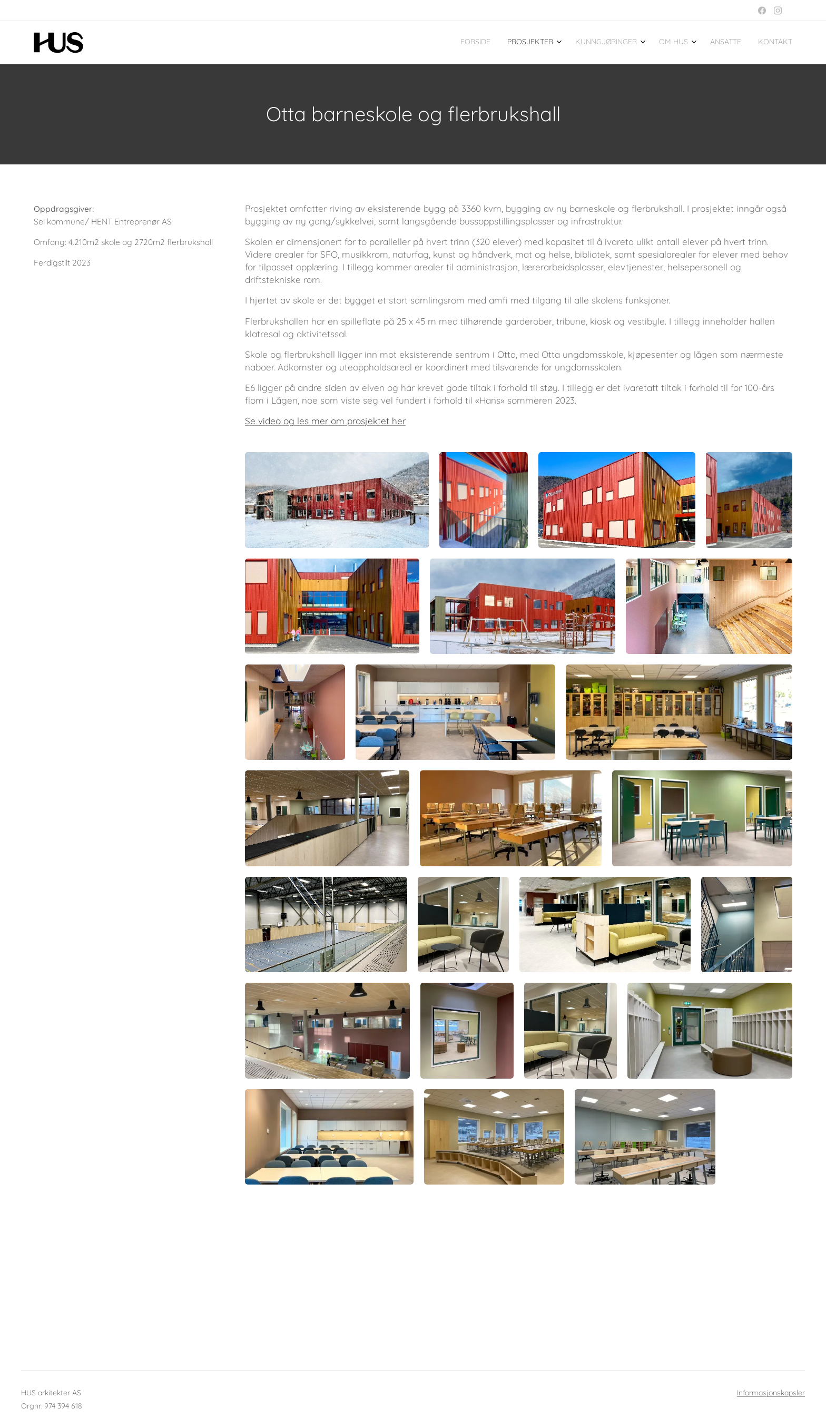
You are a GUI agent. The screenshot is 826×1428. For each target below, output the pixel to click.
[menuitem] (695, 43)
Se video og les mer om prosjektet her (325, 420)
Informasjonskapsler (771, 1393)
